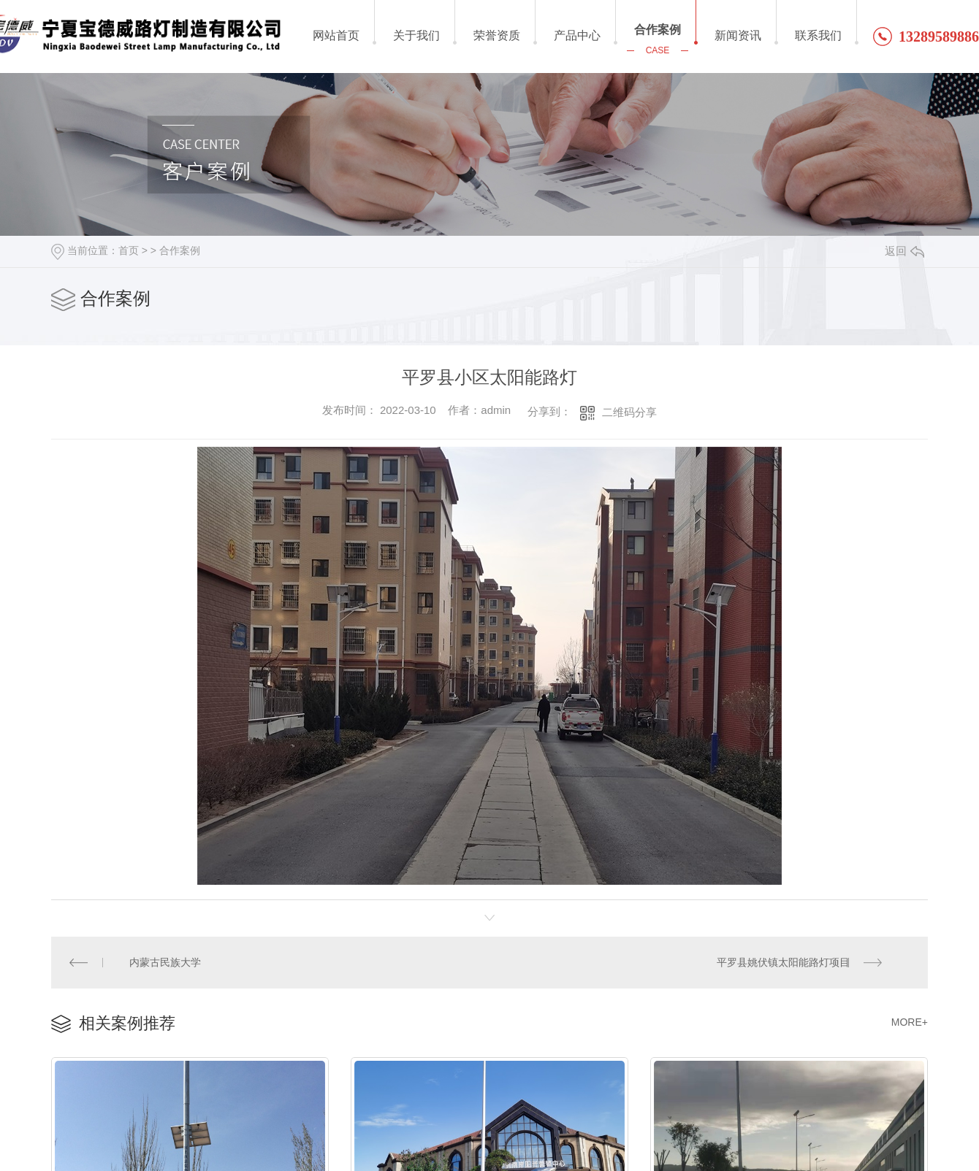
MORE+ (909, 1020)
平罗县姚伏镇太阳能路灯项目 (783, 961)
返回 (904, 251)
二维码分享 (629, 412)
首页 (128, 250)
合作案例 (179, 250)
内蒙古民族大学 (165, 961)
